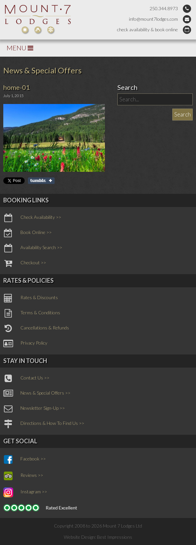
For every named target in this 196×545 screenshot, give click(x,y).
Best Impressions (114, 537)
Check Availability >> (32, 218)
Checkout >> (24, 263)
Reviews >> (23, 476)
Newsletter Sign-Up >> (34, 408)
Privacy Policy (25, 343)
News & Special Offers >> (36, 393)
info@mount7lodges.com (153, 19)
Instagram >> (25, 492)
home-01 (16, 87)
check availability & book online (147, 29)
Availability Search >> (32, 248)
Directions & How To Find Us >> (43, 424)
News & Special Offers (42, 70)
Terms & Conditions (31, 313)
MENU (20, 48)
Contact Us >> (26, 378)
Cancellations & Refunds (36, 328)
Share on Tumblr (41, 180)
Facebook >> (24, 459)
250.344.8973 (164, 8)
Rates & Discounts (30, 298)
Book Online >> (27, 233)
